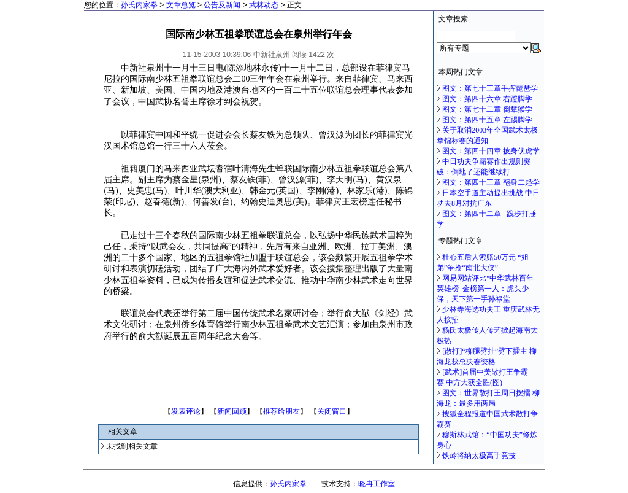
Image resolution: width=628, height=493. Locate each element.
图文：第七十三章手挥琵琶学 (490, 88)
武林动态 (263, 5)
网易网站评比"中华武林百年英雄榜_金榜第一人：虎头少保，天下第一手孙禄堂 (485, 288)
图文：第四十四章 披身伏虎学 (491, 151)
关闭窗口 (332, 411)
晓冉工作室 (376, 483)
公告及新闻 (222, 5)
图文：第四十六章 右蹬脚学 (487, 99)
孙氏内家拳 (139, 5)
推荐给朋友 (281, 411)
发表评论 (186, 411)
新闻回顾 (232, 411)
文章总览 (181, 5)
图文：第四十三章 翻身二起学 (491, 182)
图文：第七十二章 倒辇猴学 (487, 109)
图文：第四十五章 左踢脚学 (487, 119)
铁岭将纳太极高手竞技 (480, 455)
